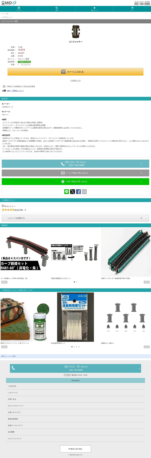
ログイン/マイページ (15, 406)
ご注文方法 (12, 386)
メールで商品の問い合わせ (74, 173)
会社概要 (11, 432)
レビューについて (14, 438)
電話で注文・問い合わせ (77, 164)
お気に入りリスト (14, 412)
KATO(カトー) (7, 17)
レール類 (5, 14)
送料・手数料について (15, 91)
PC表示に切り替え (75, 449)
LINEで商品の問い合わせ (74, 181)
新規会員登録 (13, 419)
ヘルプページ (13, 393)
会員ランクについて (15, 425)
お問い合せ (12, 399)
